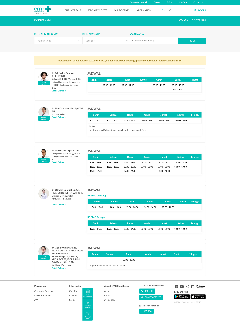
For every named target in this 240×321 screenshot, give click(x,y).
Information (143, 10)
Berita (72, 300)
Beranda (183, 20)
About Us (108, 291)
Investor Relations (42, 295)
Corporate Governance (45, 291)
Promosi (73, 295)
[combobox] (58, 40)
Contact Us (198, 2)
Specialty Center (97, 10)
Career (157, 2)
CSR (36, 300)
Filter (192, 40)
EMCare (183, 2)
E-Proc (170, 2)
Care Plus (73, 291)
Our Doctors (121, 10)
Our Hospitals (73, 10)
